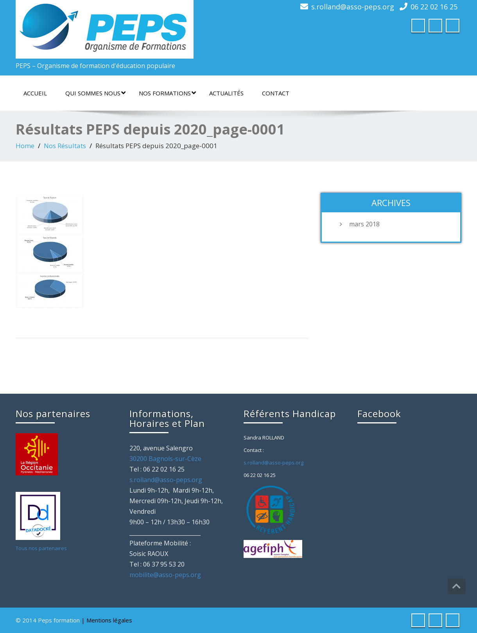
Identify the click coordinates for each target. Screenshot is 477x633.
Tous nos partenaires (41, 548)
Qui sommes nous (95, 93)
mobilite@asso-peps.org (165, 574)
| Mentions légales (106, 620)
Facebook (379, 413)
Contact (275, 93)
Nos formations (167, 93)
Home (25, 145)
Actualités (226, 93)
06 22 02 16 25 (434, 6)
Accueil (35, 93)
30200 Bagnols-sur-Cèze (165, 458)
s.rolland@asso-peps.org (352, 6)
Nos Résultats (65, 145)
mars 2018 (364, 224)
